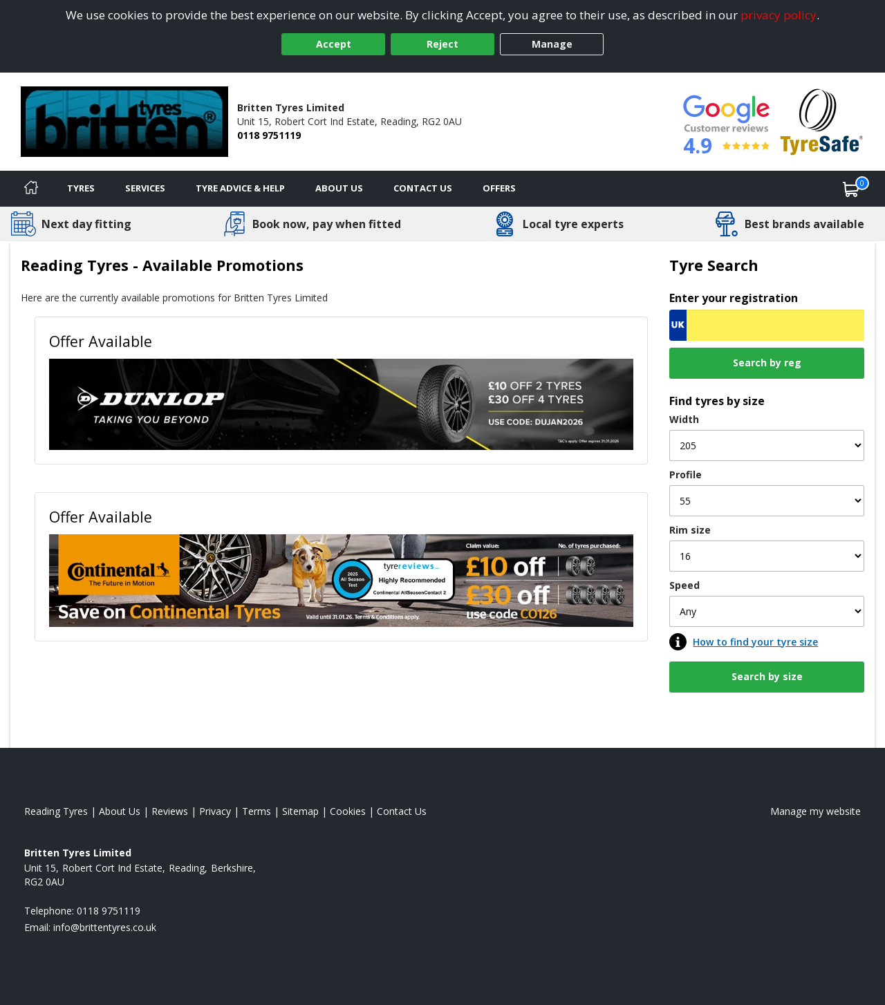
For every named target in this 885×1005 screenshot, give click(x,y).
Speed (684, 585)
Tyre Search (713, 265)
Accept (333, 43)
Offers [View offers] (499, 188)
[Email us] (104, 927)
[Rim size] (766, 556)
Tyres (81, 188)
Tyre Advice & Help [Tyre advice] (240, 188)
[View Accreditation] (821, 120)
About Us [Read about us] (119, 811)
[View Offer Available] (341, 403)
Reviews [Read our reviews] (169, 811)
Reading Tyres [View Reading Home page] (56, 811)
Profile (685, 474)
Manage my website (815, 811)
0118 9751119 (269, 135)
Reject (442, 43)
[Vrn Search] (766, 325)
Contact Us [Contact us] (422, 188)
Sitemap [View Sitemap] (300, 811)
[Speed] (766, 611)
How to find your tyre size (755, 641)
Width (684, 419)
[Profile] (766, 500)
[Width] (766, 445)
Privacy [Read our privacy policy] (215, 811)
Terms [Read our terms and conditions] (256, 811)
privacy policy (778, 15)
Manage (552, 43)
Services (145, 188)
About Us (339, 188)
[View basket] (851, 189)
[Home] (31, 189)
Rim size (690, 529)
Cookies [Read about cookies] (348, 811)
